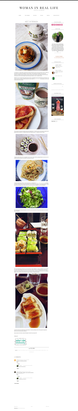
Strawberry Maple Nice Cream (56, 95)
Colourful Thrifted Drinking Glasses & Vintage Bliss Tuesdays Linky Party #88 (58, 66)
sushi (42, 350)
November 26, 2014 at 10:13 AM (24, 359)
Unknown (18, 359)
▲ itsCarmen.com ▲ (21, 373)
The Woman (27, 15)
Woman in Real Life (39, 8)
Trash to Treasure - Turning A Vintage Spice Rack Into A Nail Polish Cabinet (59, 71)
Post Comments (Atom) (21, 408)
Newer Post (15, 406)
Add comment (16, 383)
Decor (41, 15)
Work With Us (56, 15)
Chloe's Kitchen (21, 350)
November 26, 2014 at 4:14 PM (25, 371)
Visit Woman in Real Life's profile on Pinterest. (57, 89)
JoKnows (20, 365)
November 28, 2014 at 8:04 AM (27, 365)
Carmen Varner (19, 371)
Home (20, 15)
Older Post (47, 406)
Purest (39, 350)
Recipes (35, 15)
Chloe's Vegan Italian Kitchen (31, 350)
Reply (18, 368)
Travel (48, 15)
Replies (19, 363)
